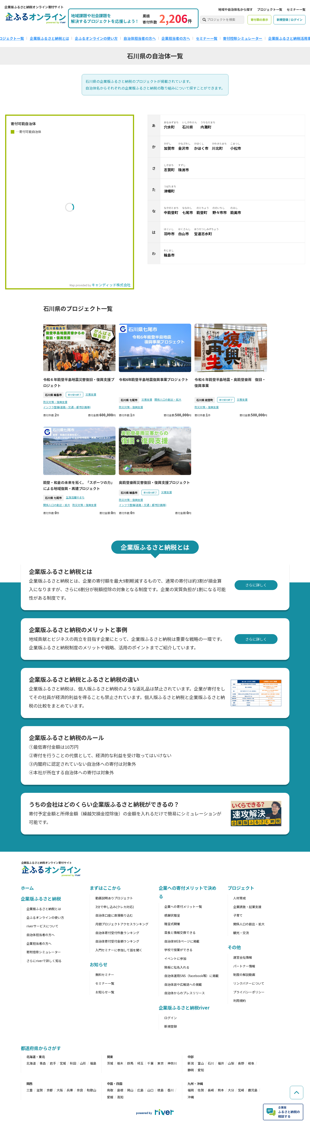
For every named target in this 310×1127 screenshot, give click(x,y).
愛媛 (110, 1097)
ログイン (170, 1018)
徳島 (160, 1090)
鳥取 (110, 1090)
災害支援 (91, 394)
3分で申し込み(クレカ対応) (114, 907)
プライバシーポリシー (249, 992)
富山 (201, 1063)
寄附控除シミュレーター (43, 952)
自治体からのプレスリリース (184, 993)
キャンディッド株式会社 (111, 284)
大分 (231, 1090)
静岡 (191, 1070)
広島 (140, 1090)
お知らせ (99, 964)
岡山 (130, 1090)
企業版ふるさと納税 (41, 898)
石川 (211, 1063)
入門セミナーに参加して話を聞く (118, 950)
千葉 (150, 1063)
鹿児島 (252, 1090)
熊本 (221, 1090)
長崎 (211, 1090)
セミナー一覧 (296, 9)
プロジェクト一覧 (269, 9)
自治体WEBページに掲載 (181, 941)
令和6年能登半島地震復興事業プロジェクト (153, 379)
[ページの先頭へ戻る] (296, 1092)
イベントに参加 (175, 958)
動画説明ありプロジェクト (114, 898)
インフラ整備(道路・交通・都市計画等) (67, 407)
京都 (50, 1090)
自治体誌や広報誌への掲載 (183, 984)
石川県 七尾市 (129, 400)
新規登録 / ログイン (289, 19)
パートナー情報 (244, 966)
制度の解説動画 (244, 974)
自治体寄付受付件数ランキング (117, 932)
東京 (160, 1063)
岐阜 (251, 1063)
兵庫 (70, 1090)
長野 (241, 1063)
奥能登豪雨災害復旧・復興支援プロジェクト (154, 482)
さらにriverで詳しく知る (44, 960)
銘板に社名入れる (176, 967)
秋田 (73, 1063)
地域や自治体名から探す (235, 9)
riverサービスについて (42, 926)
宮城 (63, 1063)
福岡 (191, 1090)
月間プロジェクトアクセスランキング (121, 924)
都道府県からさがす (41, 1048)
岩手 (53, 1063)
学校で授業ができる (178, 949)
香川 (170, 1090)
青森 (43, 1063)
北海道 (31, 1063)
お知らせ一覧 (104, 992)
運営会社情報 (242, 957)
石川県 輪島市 (53, 395)
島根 (120, 1090)
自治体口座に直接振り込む (114, 915)
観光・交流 (241, 932)
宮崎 (241, 1090)
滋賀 (39, 1090)
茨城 (110, 1063)
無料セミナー (104, 974)
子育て (238, 915)
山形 (83, 1063)
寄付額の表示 (259, 19)
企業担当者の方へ (175, 38)
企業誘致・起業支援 (247, 907)
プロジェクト (241, 888)
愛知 (201, 1070)
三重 (29, 1090)
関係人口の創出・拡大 (167, 399)
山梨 (231, 1063)
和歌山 (91, 1090)
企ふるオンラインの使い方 (96, 38)
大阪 (60, 1090)
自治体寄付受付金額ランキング (117, 941)
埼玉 (140, 1063)
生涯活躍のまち (75, 497)
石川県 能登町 (204, 400)
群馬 (130, 1063)
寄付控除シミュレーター (242, 38)
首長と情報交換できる (180, 932)
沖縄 (191, 1097)
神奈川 (172, 1063)
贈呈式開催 (172, 924)
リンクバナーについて (248, 983)
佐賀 (201, 1090)
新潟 (191, 1063)
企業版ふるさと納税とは (49, 38)
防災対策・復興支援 (55, 402)
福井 (221, 1063)
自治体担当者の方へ (140, 38)
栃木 (120, 1063)
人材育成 (239, 898)
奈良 (80, 1090)
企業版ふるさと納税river (184, 1007)
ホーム (27, 888)
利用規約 (239, 1000)
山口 (150, 1090)
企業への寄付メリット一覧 (183, 906)
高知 (120, 1097)
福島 (93, 1063)
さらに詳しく (256, 585)
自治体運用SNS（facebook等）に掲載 (191, 975)
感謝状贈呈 (172, 915)
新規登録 (170, 1026)
